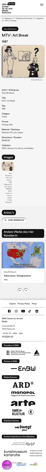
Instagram (16, 311)
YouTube (23, 311)
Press (34, 304)
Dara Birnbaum (16, 220)
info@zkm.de (7, 336)
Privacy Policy (24, 304)
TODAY (7, 465)
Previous (20, 290)
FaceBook (9, 311)
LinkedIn (36, 311)
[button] (23, 61)
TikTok (29, 311)
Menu (41, 4)
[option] (9, 183)
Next (26, 290)
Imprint (12, 304)
